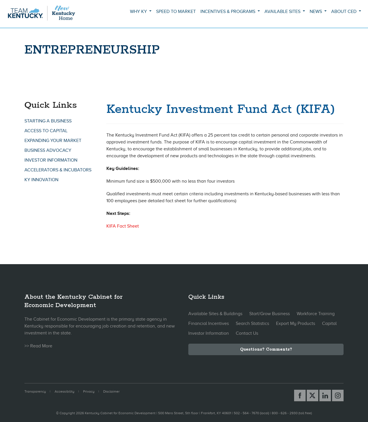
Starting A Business (48, 121)
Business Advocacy (47, 150)
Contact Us (247, 333)
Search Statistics (252, 323)
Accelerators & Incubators (57, 170)
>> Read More (38, 346)
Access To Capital (46, 130)
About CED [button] (344, 11)
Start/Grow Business (269, 313)
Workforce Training (316, 313)
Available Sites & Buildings (215, 313)
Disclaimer (111, 391)
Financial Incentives (208, 323)
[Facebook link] (300, 395)
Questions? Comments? (266, 349)
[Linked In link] (325, 395)
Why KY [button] (139, 11)
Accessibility (64, 391)
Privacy (89, 391)
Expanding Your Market (52, 140)
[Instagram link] (338, 395)
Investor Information (50, 160)
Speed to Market (176, 11)
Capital (329, 323)
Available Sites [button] (283, 11)
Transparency (35, 391)
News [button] (316, 11)
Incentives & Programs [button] (228, 11)
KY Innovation (41, 179)
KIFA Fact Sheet (122, 226)
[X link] (312, 395)
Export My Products (295, 323)
